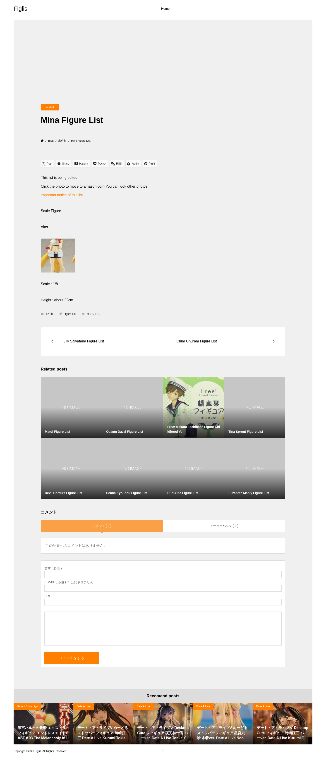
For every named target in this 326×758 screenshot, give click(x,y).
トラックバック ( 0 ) (224, 526)
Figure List (70, 314)
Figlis (20, 8)
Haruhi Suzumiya (27, 706)
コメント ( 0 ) (102, 526)
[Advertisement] (163, 51)
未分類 (50, 107)
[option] (43, 723)
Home (165, 8)
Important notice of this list (62, 195)
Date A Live (84, 706)
